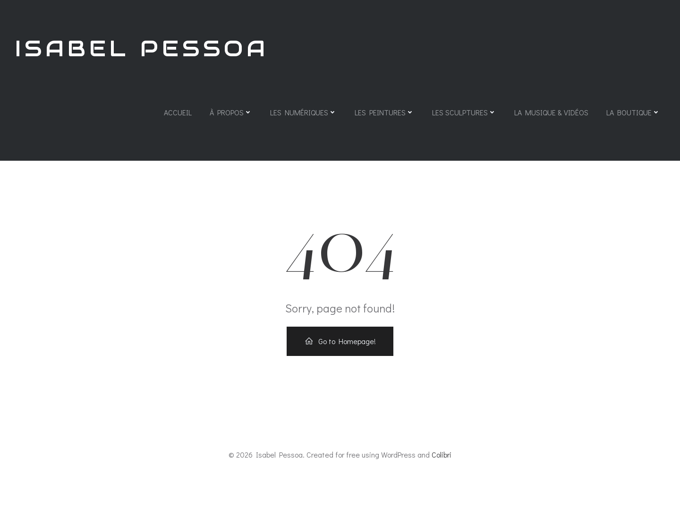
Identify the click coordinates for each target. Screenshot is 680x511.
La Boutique (633, 112)
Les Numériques (303, 112)
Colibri (441, 454)
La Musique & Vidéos (551, 112)
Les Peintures (384, 112)
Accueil (178, 112)
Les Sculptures (464, 112)
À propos (231, 112)
